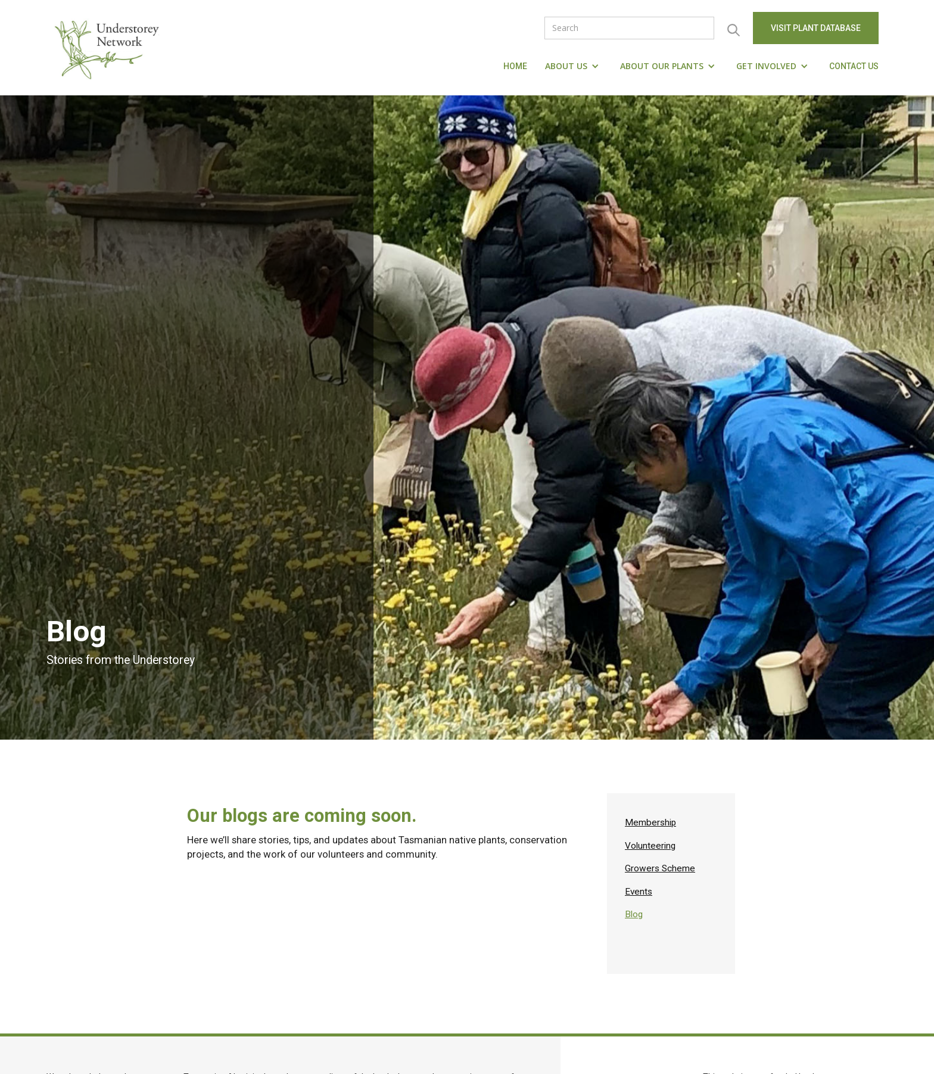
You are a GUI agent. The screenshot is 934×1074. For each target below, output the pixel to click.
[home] (109, 47)
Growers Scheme (660, 868)
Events (638, 891)
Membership (650, 822)
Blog (634, 914)
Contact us (854, 66)
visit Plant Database (816, 28)
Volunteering (650, 845)
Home (515, 66)
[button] (573, 66)
